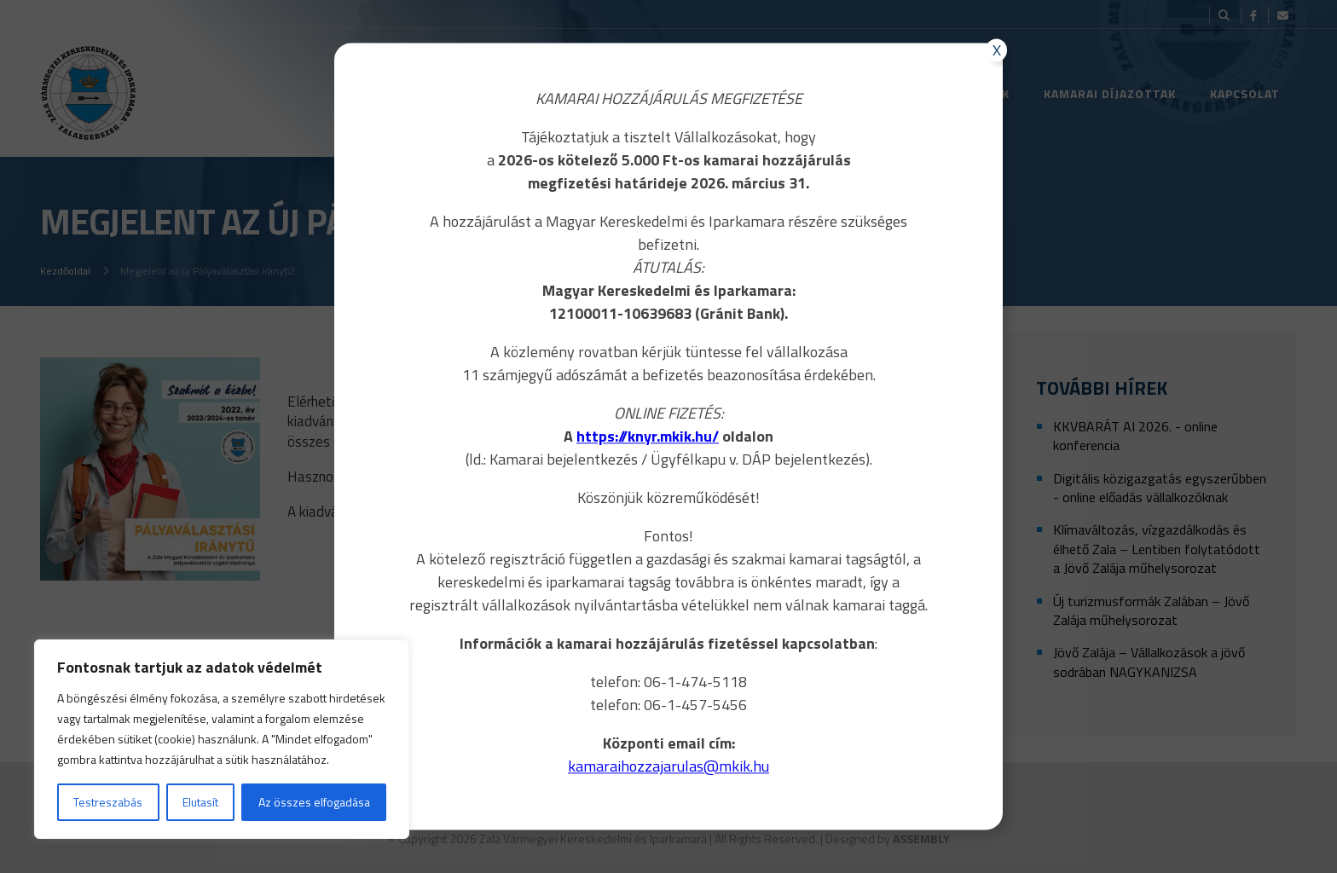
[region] (221, 739)
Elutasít (200, 802)
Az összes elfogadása (314, 802)
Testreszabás (107, 802)
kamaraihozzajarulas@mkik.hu (668, 766)
